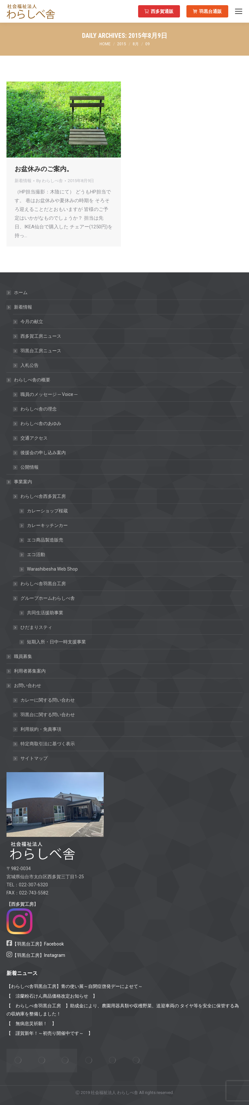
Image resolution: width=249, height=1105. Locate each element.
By (49, 180)
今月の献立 (31, 321)
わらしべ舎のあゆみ (40, 423)
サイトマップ (34, 758)
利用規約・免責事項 (40, 729)
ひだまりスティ (33, 627)
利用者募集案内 (30, 670)
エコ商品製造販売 (45, 539)
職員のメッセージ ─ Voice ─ (48, 394)
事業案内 (19, 481)
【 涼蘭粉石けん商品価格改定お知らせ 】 (51, 996)
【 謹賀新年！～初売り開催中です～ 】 (49, 1033)
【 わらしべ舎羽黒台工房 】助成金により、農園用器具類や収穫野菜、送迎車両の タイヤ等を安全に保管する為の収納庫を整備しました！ (122, 1009)
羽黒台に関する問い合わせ (47, 714)
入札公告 (29, 365)
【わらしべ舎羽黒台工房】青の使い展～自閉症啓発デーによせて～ (74, 986)
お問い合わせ (24, 685)
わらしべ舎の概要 (28, 379)
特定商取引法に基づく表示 (47, 743)
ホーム (21, 292)
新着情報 (23, 180)
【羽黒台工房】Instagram (38, 955)
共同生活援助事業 (45, 612)
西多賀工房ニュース (40, 336)
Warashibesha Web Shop (52, 569)
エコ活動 (36, 554)
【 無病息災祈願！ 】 (31, 1023)
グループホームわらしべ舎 (44, 598)
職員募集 (23, 656)
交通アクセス (34, 438)
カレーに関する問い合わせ (47, 700)
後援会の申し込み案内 (43, 452)
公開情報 (29, 467)
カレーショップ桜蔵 (47, 510)
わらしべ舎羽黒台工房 (43, 583)
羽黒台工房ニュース (40, 350)
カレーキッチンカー (47, 525)
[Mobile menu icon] (239, 11)
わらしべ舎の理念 (38, 408)
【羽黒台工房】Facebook (38, 943)
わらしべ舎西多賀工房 (40, 496)
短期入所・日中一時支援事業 (56, 641)
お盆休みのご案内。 (44, 169)
